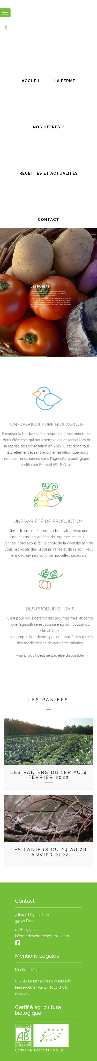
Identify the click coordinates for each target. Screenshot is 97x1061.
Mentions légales (29, 970)
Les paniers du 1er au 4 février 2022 (48, 775)
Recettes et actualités (48, 172)
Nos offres (46, 126)
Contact (48, 218)
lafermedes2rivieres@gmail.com (42, 936)
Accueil (31, 80)
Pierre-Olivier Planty (31, 987)
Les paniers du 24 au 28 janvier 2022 (48, 852)
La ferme (64, 80)
